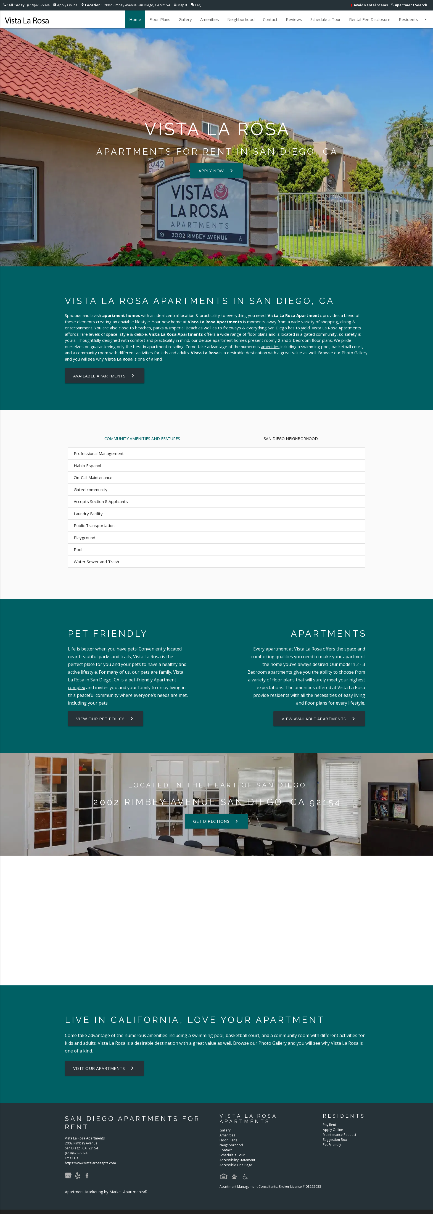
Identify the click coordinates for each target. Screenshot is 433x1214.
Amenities (209, 19)
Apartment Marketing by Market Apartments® (106, 1191)
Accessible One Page (236, 1165)
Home (135, 19)
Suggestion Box (335, 1139)
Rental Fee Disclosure (369, 19)
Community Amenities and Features (142, 438)
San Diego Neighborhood (291, 438)
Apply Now (217, 170)
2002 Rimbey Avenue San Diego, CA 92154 (127, 5)
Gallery (185, 19)
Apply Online (67, 5)
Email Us (71, 1158)
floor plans (322, 340)
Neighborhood (241, 19)
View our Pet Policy (105, 718)
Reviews (294, 19)
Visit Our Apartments (104, 1068)
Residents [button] (414, 19)
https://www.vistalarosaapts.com (90, 1163)
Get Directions (216, 821)
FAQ (198, 5)
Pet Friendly (332, 1144)
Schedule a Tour (325, 19)
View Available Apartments (319, 718)
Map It (182, 5)
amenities (270, 346)
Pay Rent (329, 1124)
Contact (270, 19)
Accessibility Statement (237, 1160)
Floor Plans (159, 19)
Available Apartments (104, 375)
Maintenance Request (339, 1134)
